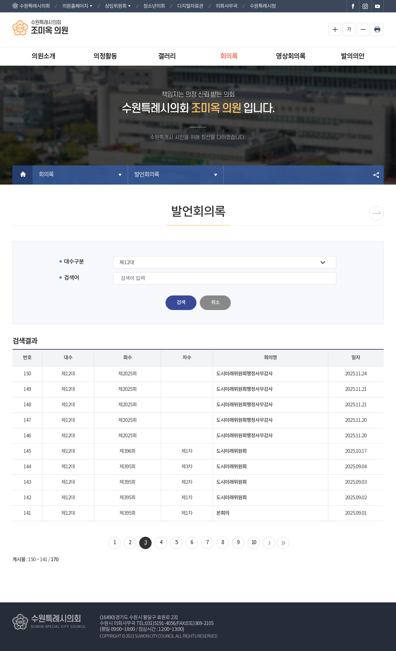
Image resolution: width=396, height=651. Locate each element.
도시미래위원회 (231, 451)
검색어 (71, 278)
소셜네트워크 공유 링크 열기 (377, 175)
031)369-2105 (199, 623)
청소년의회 (154, 6)
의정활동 (105, 56)
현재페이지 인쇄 (377, 29)
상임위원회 (116, 6)
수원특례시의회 (34, 6)
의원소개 (43, 56)
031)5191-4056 (160, 623)
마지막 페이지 (283, 543)
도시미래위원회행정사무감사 (244, 374)
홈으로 (22, 175)
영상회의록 (290, 56)
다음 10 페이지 (269, 543)
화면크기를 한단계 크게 (334, 29)
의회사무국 (226, 6)
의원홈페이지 (75, 6)
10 (253, 543)
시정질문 (376, 213)
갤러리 (167, 56)
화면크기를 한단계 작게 (363, 29)
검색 (181, 302)
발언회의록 (146, 175)
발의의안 (352, 56)
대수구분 (74, 262)
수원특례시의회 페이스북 (352, 6)
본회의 (222, 513)
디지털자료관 (190, 6)
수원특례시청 (263, 6)
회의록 (229, 56)
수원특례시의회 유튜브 (377, 6)
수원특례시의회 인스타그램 (365, 6)
